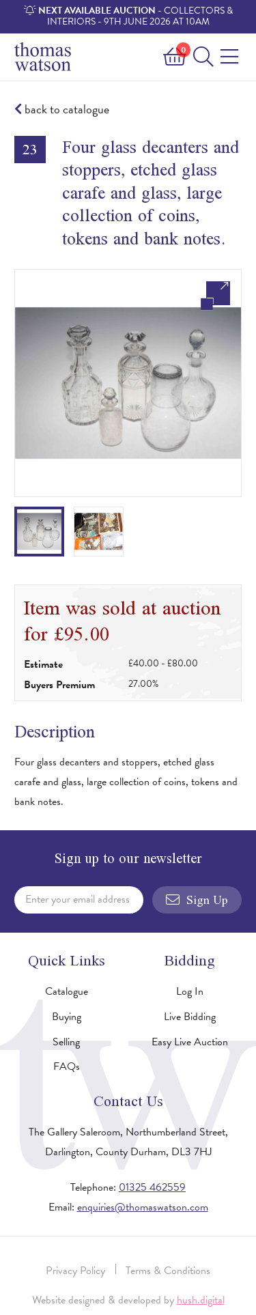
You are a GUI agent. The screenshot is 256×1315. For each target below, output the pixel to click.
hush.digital (201, 1300)
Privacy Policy (75, 1270)
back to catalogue (61, 109)
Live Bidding (190, 1016)
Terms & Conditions (168, 1270)
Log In (189, 991)
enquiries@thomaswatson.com (142, 1207)
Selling (66, 1042)
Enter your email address (77, 899)
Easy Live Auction (190, 1042)
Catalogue (66, 991)
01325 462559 (152, 1187)
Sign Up (197, 900)
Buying (66, 1016)
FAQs (66, 1066)
